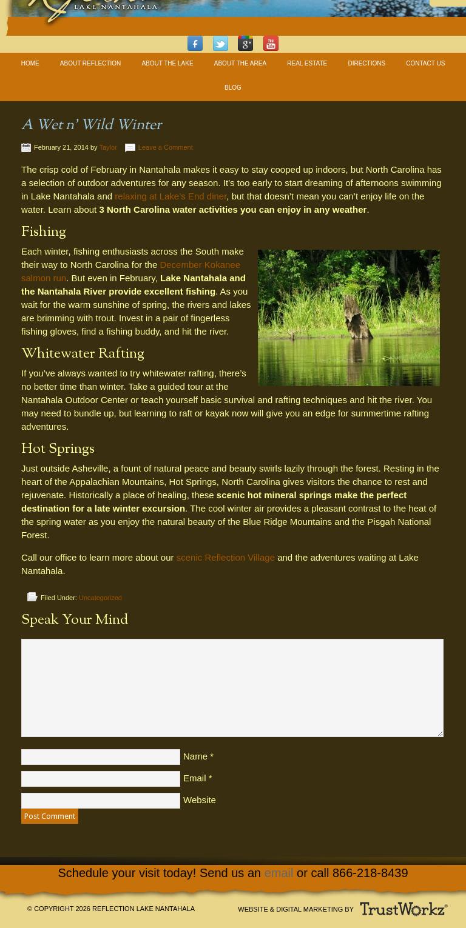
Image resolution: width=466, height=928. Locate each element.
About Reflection (90, 63)
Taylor (107, 147)
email (279, 873)
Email (194, 778)
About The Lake (167, 63)
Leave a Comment (165, 147)
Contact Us (425, 63)
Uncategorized (100, 597)
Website (199, 800)
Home (30, 63)
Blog (233, 87)
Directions (366, 63)
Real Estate (307, 63)
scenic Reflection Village (226, 557)
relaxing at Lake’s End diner (170, 196)
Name (195, 756)
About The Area (240, 63)
